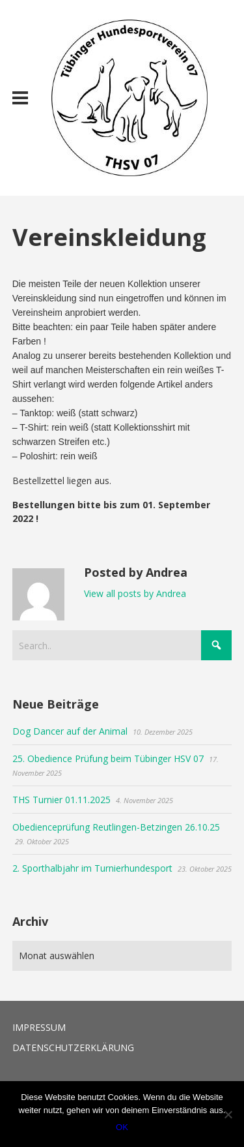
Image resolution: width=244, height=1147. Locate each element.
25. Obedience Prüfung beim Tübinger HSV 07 (108, 758)
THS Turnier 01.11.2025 (61, 799)
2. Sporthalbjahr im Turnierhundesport (92, 868)
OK (122, 1127)
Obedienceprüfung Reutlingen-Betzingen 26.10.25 (116, 827)
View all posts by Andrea (135, 593)
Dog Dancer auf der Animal (70, 731)
